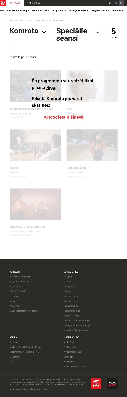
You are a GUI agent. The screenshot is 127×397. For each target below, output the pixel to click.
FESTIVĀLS (15, 3)
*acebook (68, 291)
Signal (12, 301)
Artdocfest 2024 (38, 20)
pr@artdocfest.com (19, 286)
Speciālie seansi (57, 20)
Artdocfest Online (40, 10)
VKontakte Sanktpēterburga (77, 330)
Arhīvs (23, 20)
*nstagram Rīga (71, 306)
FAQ (11, 362)
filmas (114, 37)
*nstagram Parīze (72, 311)
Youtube (68, 281)
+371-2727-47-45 (18, 291)
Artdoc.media (70, 347)
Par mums (118, 10)
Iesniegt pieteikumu (78, 10)
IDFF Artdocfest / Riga (18, 10)
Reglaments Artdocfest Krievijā (24, 352)
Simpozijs (68, 357)
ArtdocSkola (69, 362)
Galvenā (13, 20)
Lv (121, 3)
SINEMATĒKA (34, 3)
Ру (116, 3)
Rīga (50, 87)
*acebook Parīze (71, 316)
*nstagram (69, 286)
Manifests (14, 357)
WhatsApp (14, 306)
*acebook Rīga (70, 301)
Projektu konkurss (101, 10)
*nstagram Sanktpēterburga (77, 325)
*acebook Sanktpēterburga (76, 320)
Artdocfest (69, 342)
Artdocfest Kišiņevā (63, 117)
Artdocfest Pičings (72, 352)
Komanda (14, 342)
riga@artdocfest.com (20, 281)
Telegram (14, 296)
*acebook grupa (71, 296)
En (110, 3)
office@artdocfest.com (20, 277)
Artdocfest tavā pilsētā (74, 366)
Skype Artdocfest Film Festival (24, 311)
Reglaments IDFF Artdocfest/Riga (25, 347)
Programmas (59, 10)
